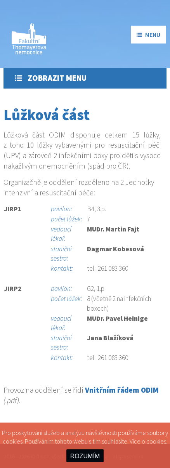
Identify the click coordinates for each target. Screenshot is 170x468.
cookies (156, 441)
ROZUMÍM (85, 456)
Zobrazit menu (51, 78)
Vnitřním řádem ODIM (122, 390)
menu (148, 34)
